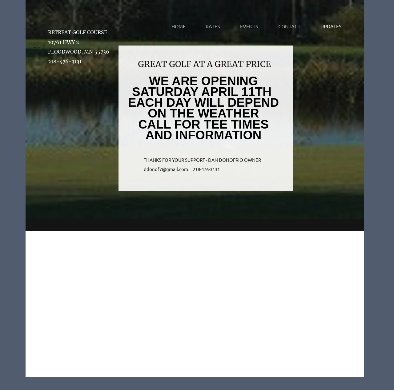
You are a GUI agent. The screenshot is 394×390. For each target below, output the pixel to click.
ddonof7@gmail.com (166, 169)
